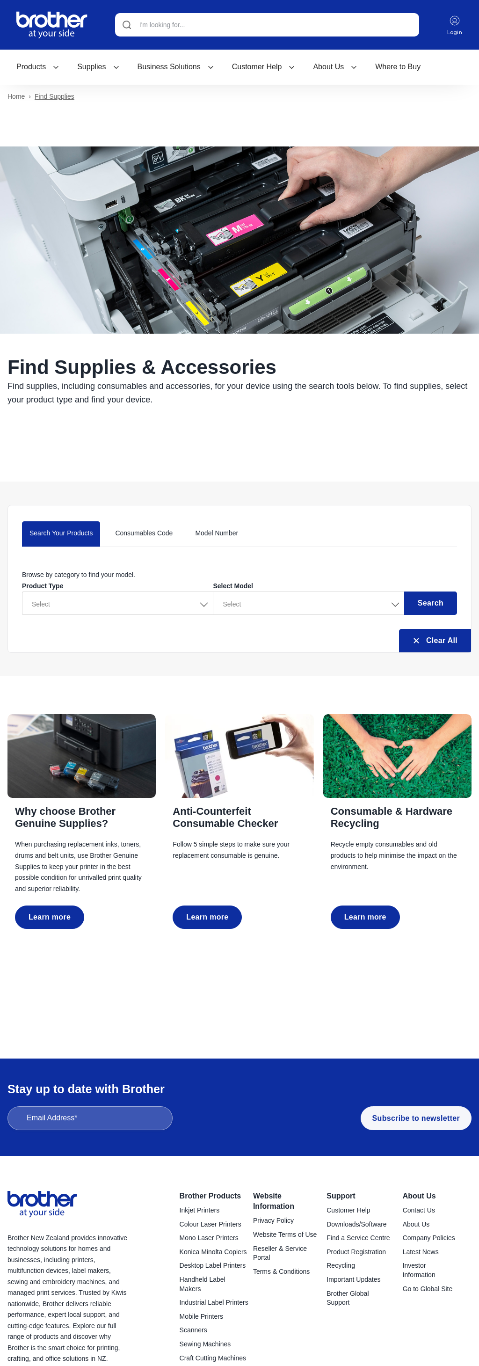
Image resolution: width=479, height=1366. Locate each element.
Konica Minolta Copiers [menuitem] (213, 1252)
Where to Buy (398, 67)
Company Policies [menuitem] (429, 1238)
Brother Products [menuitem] (210, 1196)
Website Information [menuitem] (273, 1201)
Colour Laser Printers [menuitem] (210, 1224)
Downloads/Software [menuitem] (356, 1224)
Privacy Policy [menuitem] (273, 1221)
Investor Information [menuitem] (419, 1270)
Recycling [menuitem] (341, 1266)
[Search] (267, 25)
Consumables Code (144, 533)
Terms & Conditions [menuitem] (281, 1272)
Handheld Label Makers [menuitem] (202, 1284)
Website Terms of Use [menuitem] (285, 1235)
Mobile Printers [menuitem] (201, 1317)
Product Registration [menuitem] (356, 1252)
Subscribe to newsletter (416, 1119)
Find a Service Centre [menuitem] (358, 1238)
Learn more (50, 917)
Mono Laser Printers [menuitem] (209, 1238)
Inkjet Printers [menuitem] (200, 1210)
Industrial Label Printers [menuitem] (214, 1303)
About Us (335, 67)
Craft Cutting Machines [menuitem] (213, 1358)
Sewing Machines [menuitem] (205, 1344)
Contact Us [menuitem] (419, 1210)
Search (430, 603)
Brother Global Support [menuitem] (348, 1298)
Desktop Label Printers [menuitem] (213, 1266)
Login (455, 25)
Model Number (216, 533)
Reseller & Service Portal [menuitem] (280, 1253)
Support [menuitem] (341, 1196)
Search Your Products (61, 533)
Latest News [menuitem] (421, 1252)
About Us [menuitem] (419, 1196)
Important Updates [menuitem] (353, 1280)
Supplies (98, 67)
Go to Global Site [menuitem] (428, 1289)
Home (16, 97)
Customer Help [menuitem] (348, 1210)
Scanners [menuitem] (193, 1330)
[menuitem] (37, 67)
